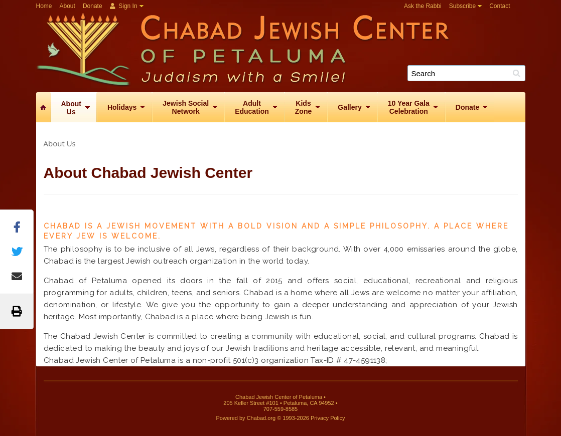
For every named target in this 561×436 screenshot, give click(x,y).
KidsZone (303, 107)
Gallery (349, 107)
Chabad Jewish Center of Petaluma (284, 48)
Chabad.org (261, 418)
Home (44, 6)
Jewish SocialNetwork (186, 107)
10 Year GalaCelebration (409, 107)
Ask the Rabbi (423, 6)
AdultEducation (252, 107)
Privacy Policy (328, 418)
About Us (60, 143)
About (67, 6)
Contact (499, 6)
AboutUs (71, 108)
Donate (92, 6)
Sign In (123, 6)
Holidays (121, 107)
